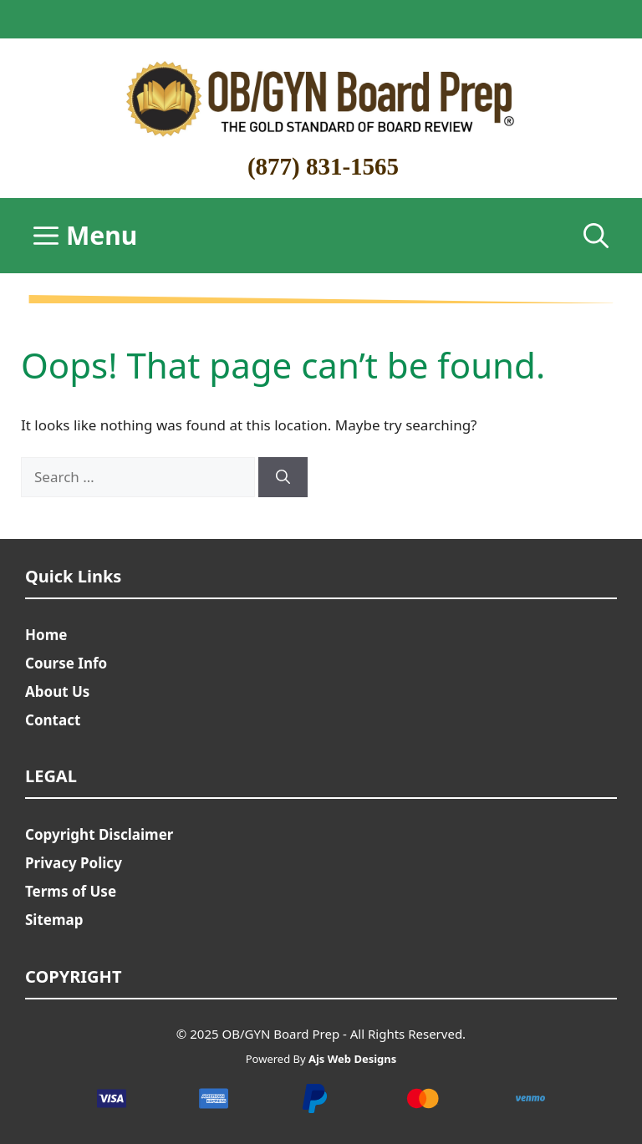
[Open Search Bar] (596, 236)
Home (46, 634)
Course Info (66, 663)
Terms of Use (70, 891)
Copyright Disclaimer (99, 834)
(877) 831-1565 (323, 166)
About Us (57, 691)
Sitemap (54, 919)
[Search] (283, 477)
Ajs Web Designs (352, 1058)
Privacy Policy (73, 862)
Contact (52, 720)
